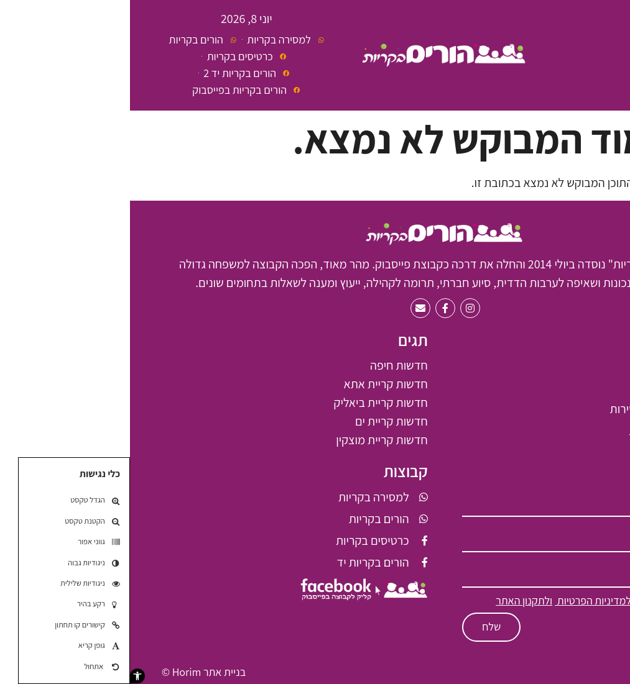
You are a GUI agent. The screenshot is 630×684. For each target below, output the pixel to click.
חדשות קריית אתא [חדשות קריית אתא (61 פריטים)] (256, 384)
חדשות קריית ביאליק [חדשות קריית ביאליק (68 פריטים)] (250, 402)
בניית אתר (94, 672)
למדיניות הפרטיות (463, 600)
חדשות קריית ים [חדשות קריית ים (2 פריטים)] (261, 421)
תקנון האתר (574, 672)
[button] (7, 675)
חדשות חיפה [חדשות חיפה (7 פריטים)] (269, 365)
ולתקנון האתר (394, 600)
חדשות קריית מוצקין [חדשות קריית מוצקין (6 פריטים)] (252, 440)
